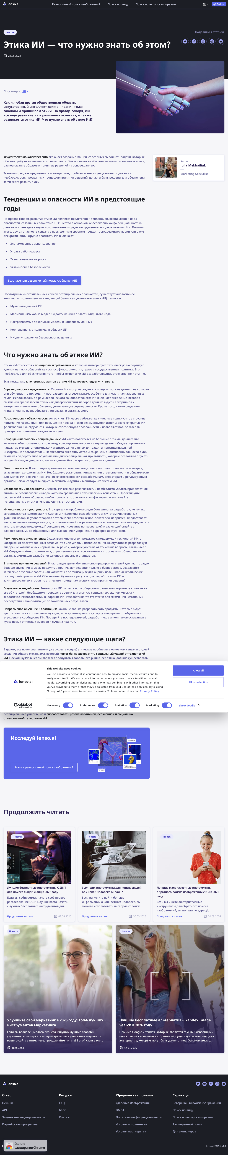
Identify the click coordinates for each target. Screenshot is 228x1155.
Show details (187, 1147)
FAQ (62, 1103)
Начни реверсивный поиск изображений (44, 767)
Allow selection (198, 1124)
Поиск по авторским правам (156, 4)
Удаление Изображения (133, 1103)
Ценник (7, 1103)
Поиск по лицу (118, 4)
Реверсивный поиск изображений (76, 4)
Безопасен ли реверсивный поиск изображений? (42, 280)
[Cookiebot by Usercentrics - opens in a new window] (23, 1148)
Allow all (198, 1112)
